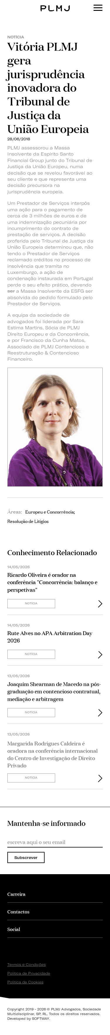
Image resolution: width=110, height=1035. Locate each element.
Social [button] (13, 928)
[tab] (55, 893)
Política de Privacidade (28, 973)
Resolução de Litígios (28, 521)
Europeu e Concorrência (49, 511)
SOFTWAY (40, 1019)
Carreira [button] (16, 893)
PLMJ (55, 4)
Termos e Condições (26, 964)
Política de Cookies (25, 982)
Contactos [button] (18, 911)
